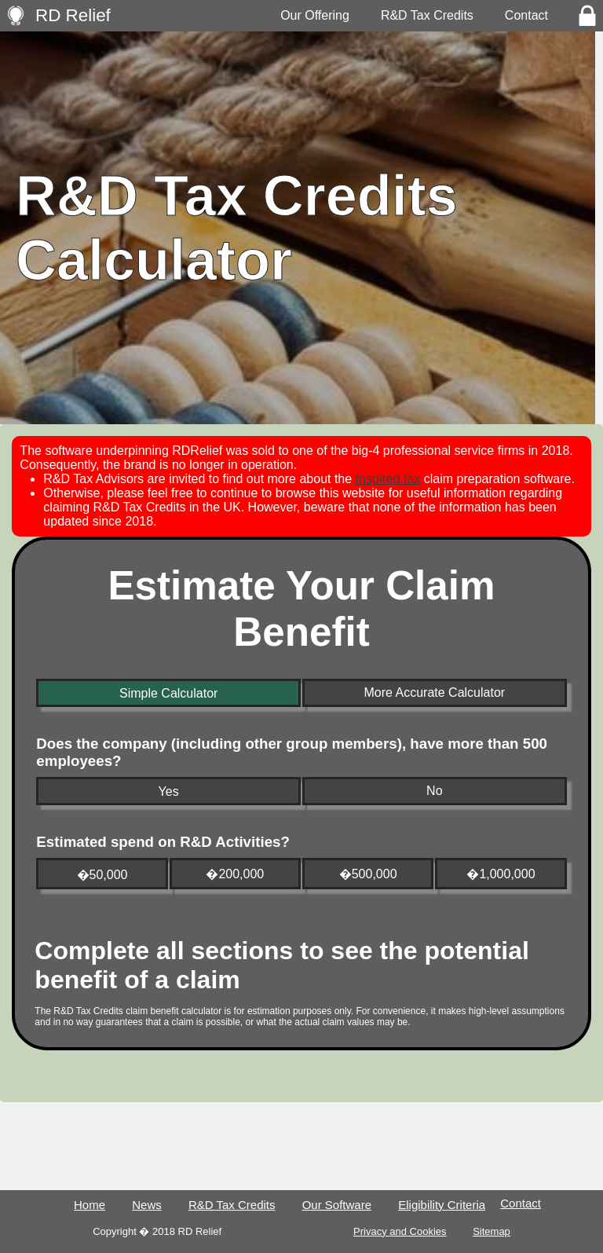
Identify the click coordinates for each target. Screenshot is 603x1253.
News (147, 1204)
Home (89, 1204)
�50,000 (102, 874)
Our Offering (314, 15)
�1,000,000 (500, 874)
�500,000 (368, 874)
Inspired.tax (388, 478)
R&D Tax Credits (427, 15)
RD (73, 15)
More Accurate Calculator (434, 692)
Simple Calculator (168, 693)
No (434, 790)
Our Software (336, 1204)
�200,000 (235, 874)
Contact (526, 15)
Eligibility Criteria (441, 1204)
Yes (169, 791)
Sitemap (491, 1231)
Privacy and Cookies (400, 1231)
